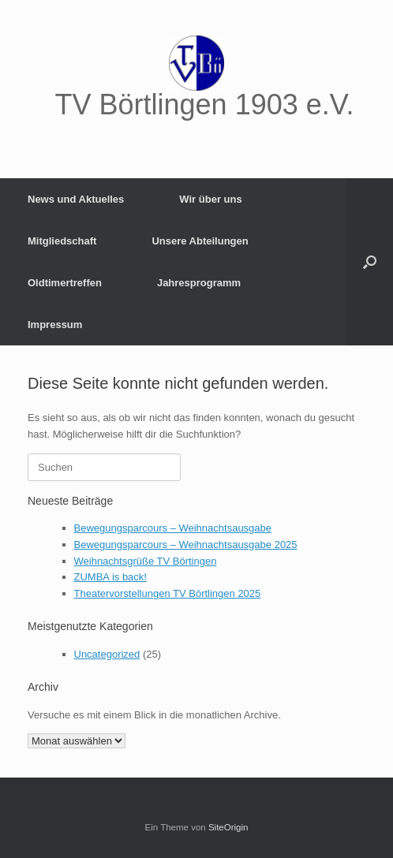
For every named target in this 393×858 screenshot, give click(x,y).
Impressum (55, 324)
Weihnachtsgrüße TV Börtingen (145, 561)
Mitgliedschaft (62, 241)
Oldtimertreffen (65, 283)
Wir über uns (210, 199)
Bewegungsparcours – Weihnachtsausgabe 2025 (186, 544)
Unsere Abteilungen (200, 241)
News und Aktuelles (76, 199)
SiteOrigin (228, 827)
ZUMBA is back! (110, 577)
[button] (369, 261)
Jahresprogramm (199, 283)
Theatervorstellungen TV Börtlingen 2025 (167, 593)
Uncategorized (107, 654)
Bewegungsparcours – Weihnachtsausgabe (173, 528)
